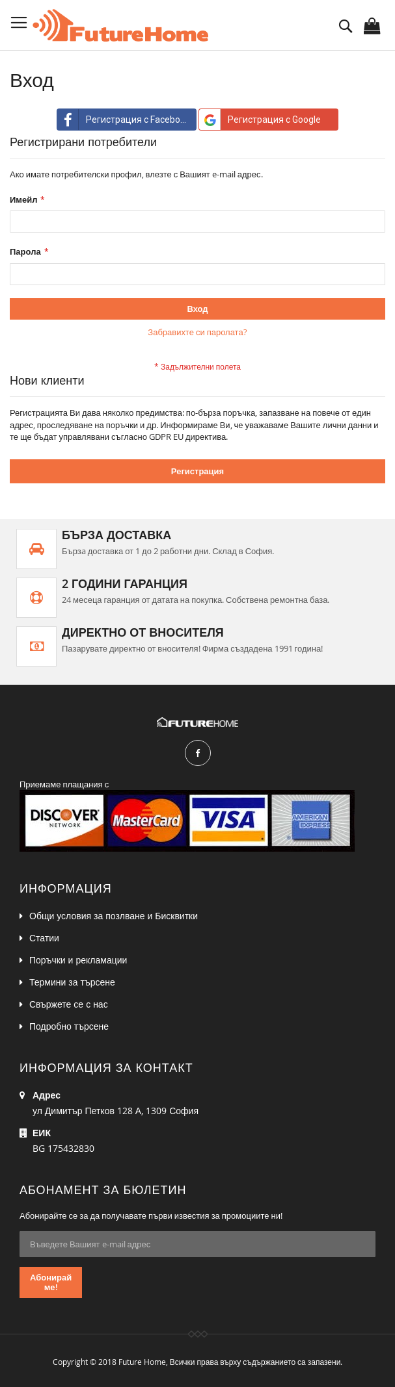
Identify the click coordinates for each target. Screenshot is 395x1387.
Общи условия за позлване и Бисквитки (113, 916)
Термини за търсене (72, 982)
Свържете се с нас (68, 1004)
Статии (44, 938)
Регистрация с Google (260, 119)
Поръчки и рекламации (78, 960)
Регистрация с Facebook (123, 119)
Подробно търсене (69, 1026)
